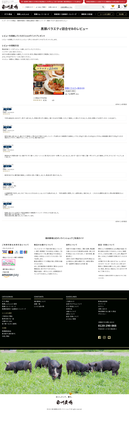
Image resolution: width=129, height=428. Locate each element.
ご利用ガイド (29, 7)
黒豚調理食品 (6, 331)
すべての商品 (11, 21)
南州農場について (40, 301)
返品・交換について (72, 316)
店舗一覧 (37, 304)
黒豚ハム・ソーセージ (41, 14)
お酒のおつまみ (7, 321)
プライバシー (102, 314)
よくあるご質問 (41, 7)
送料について (70, 314)
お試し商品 (5, 336)
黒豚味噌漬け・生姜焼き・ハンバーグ (14, 309)
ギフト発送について (72, 306)
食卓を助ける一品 (8, 319)
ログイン (101, 306)
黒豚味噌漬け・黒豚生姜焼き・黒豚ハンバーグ (31, 21)
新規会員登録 (102, 301)
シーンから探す (105, 14)
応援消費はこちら (66, 7)
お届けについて (71, 311)
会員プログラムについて (74, 304)
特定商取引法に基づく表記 (107, 311)
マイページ (102, 304)
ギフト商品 (8, 14)
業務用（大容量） (87, 14)
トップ (4, 21)
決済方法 (69, 309)
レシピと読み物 (39, 306)
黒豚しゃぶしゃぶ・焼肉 (9, 304)
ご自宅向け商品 (7, 316)
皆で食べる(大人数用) (9, 324)
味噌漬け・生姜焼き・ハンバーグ (65, 14)
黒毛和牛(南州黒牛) (8, 334)
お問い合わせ (52, 7)
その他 (121, 14)
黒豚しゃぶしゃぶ (23, 14)
